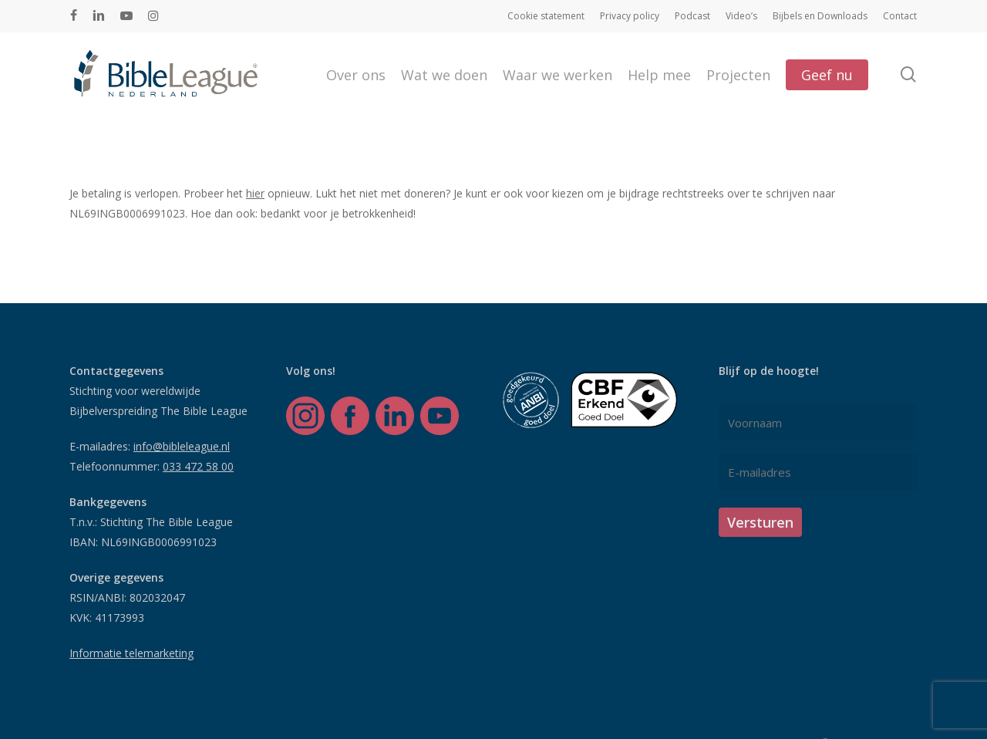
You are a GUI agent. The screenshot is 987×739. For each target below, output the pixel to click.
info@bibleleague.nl (181, 446)
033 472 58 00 (198, 466)
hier (255, 193)
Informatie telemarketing (131, 653)
